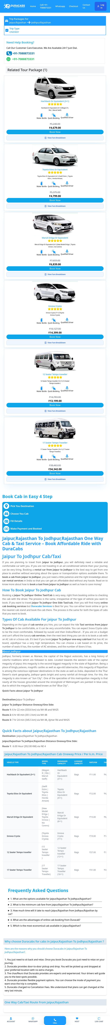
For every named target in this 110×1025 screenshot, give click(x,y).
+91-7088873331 (23, 53)
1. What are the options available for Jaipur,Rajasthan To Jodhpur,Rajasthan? (50, 898)
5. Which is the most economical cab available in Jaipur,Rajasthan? (45, 925)
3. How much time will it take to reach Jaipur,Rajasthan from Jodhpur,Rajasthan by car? (53, 912)
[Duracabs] (14, 6)
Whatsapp (60, 6)
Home (33, 6)
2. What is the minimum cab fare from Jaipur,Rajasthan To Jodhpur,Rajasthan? (51, 904)
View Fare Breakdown (55, 138)
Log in (100, 6)
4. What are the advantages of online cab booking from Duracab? (45, 919)
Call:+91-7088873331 (45, 6)
